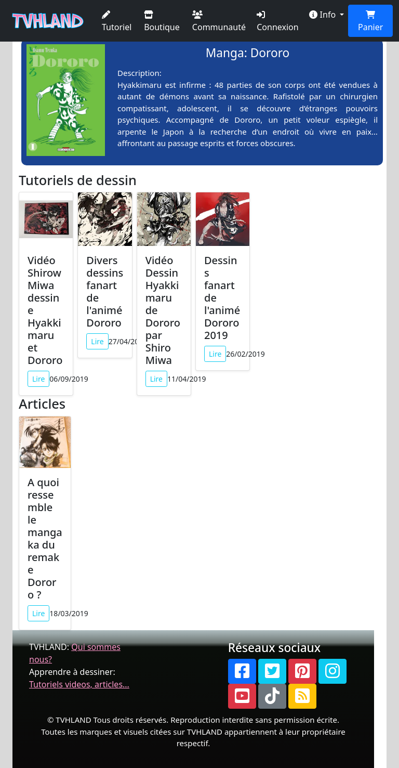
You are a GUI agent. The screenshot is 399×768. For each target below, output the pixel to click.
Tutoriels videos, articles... (79, 684)
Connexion (277, 21)
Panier (370, 21)
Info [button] (323, 14)
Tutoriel (116, 21)
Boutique (162, 21)
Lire (38, 379)
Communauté (219, 21)
